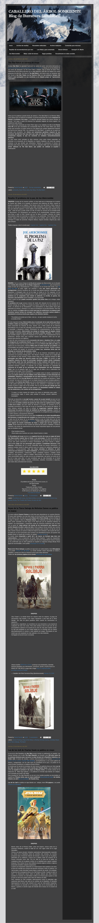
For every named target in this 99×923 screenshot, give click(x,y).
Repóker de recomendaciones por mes (21, 49)
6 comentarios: (33, 495)
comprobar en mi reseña (37, 543)
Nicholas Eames (44, 740)
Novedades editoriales (39, 45)
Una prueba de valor (46, 777)
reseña (10, 500)
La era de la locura (41, 498)
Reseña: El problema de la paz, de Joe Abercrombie (30, 198)
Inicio (11, 45)
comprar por (22, 550)
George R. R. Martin (78, 49)
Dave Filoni (22, 190)
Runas (14, 500)
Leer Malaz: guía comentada (45, 49)
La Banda (36, 740)
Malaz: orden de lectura (31, 53)
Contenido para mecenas (73, 45)
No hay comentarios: (35, 187)
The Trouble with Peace (24, 500)
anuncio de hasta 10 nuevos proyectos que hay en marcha (25, 68)
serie (27, 190)
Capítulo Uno (34, 225)
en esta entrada (42, 534)
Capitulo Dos (43, 225)
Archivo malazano (55, 45)
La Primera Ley (45, 285)
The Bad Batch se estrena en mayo (23, 62)
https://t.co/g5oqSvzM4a (44, 668)
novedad (52, 740)
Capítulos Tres (52, 225)
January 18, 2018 (49, 673)
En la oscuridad (23, 779)
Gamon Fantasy (17, 740)
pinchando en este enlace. (44, 554)
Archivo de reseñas (22, 45)
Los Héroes (31, 421)
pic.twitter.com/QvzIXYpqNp (19, 670)
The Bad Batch (40, 190)
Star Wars (33, 190)
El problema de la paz (19, 498)
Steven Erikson (63, 49)
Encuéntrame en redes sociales (65, 53)
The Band (23, 742)
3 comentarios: (33, 737)
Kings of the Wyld (28, 740)
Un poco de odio (36, 500)
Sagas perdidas (47, 53)
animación (16, 190)
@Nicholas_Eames (26, 664)
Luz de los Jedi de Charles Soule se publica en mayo (31, 750)
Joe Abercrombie (14, 53)
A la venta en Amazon (34, 492)
